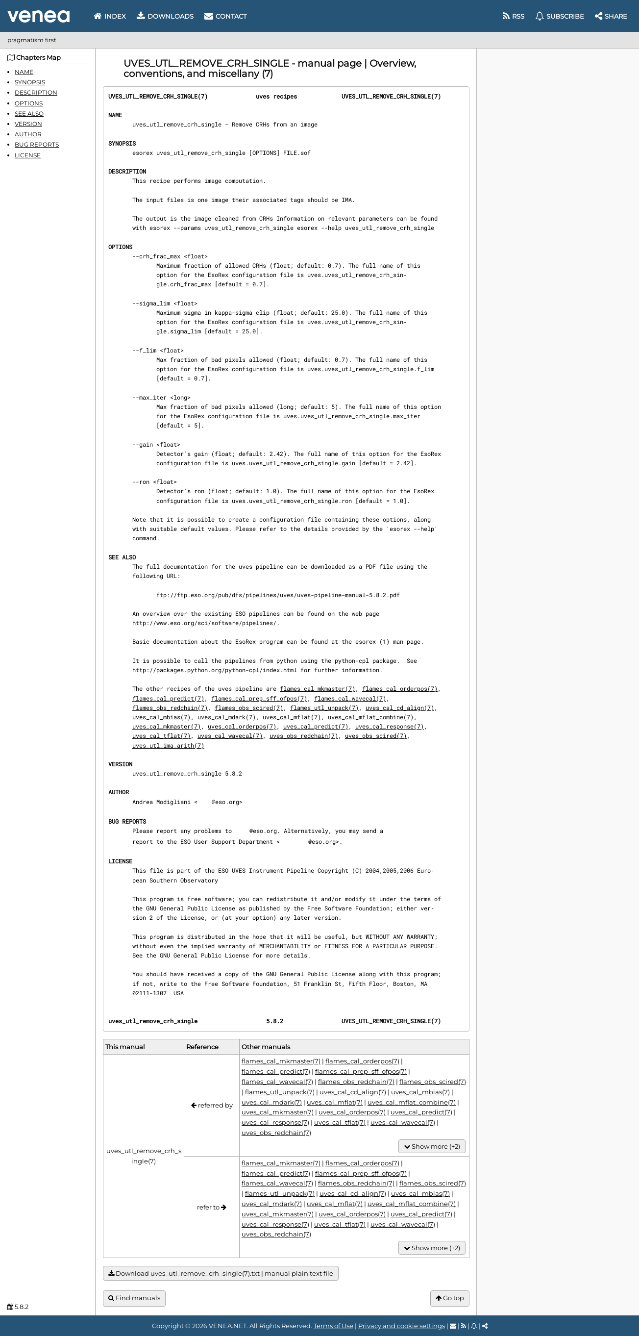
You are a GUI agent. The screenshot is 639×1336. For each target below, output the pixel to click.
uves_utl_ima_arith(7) (168, 745)
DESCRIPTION (36, 92)
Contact (225, 16)
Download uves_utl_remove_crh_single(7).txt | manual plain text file (220, 1273)
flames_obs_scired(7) (249, 707)
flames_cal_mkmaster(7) (317, 688)
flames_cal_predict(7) (168, 698)
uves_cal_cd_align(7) (400, 707)
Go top (450, 1298)
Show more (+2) (432, 1146)
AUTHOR (28, 134)
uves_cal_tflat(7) (161, 735)
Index (110, 16)
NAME (24, 72)
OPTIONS (29, 103)
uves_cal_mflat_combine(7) (371, 717)
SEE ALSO (29, 113)
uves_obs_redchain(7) (304, 735)
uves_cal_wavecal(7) (230, 735)
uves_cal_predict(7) (315, 726)
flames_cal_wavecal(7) (350, 698)
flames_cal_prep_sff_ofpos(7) (259, 698)
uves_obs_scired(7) (376, 735)
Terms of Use (333, 1326)
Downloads (165, 16)
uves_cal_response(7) (389, 726)
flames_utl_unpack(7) (324, 707)
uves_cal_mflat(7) (292, 717)
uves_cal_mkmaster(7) (166, 726)
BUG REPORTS (37, 144)
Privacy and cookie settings (401, 1326)
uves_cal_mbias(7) (161, 717)
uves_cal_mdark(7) (226, 717)
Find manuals (134, 1298)
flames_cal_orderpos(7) (400, 688)
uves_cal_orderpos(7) (242, 726)
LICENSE (28, 155)
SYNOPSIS (30, 82)
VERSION (28, 123)
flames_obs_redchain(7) (170, 707)
